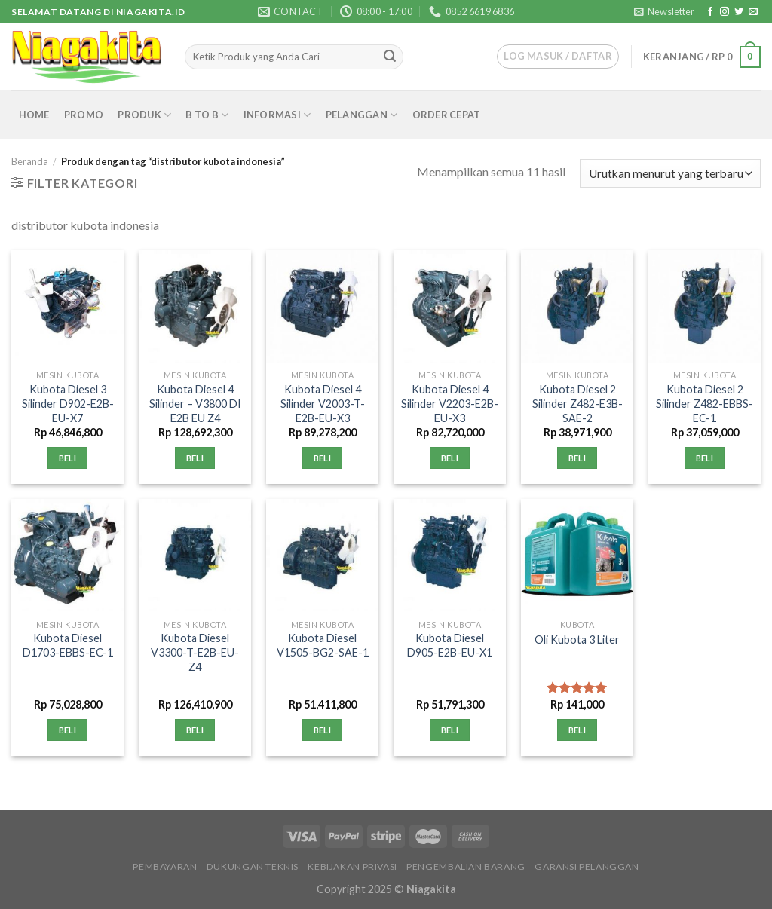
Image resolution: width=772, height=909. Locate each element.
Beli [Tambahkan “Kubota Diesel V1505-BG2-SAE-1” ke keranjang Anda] (322, 730)
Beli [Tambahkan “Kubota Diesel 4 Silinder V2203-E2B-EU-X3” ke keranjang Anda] (449, 458)
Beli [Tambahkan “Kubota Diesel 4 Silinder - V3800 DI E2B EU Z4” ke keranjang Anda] (195, 458)
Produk (144, 115)
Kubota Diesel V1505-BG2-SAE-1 (323, 645)
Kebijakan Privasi (352, 866)
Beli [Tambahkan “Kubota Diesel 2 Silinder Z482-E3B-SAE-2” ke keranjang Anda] (577, 458)
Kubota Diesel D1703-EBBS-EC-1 (68, 645)
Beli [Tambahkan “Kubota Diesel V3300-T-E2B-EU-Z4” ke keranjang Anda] (195, 730)
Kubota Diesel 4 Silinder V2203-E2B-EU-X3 (449, 403)
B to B (206, 115)
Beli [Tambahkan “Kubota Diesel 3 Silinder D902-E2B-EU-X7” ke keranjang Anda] (67, 458)
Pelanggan (362, 115)
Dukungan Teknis (253, 866)
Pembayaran (165, 866)
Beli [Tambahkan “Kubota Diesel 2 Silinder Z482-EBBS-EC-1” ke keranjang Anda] (704, 458)
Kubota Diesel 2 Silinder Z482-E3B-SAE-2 (577, 403)
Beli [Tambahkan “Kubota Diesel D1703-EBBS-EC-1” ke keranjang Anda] (67, 730)
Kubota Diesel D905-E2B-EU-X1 (449, 645)
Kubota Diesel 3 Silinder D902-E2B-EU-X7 (68, 403)
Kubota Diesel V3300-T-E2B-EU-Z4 (195, 652)
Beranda (29, 161)
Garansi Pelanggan (587, 866)
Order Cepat (446, 115)
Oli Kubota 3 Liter (577, 639)
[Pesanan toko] (670, 173)
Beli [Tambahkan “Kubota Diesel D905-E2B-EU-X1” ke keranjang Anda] (449, 730)
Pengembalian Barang (465, 866)
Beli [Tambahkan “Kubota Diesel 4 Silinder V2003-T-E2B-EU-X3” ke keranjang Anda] (322, 458)
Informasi (277, 115)
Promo (83, 115)
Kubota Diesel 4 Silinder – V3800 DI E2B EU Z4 (195, 403)
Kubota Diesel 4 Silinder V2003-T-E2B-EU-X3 (322, 403)
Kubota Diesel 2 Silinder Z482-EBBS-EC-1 (704, 403)
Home (34, 115)
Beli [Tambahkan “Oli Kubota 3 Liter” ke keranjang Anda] (577, 730)
